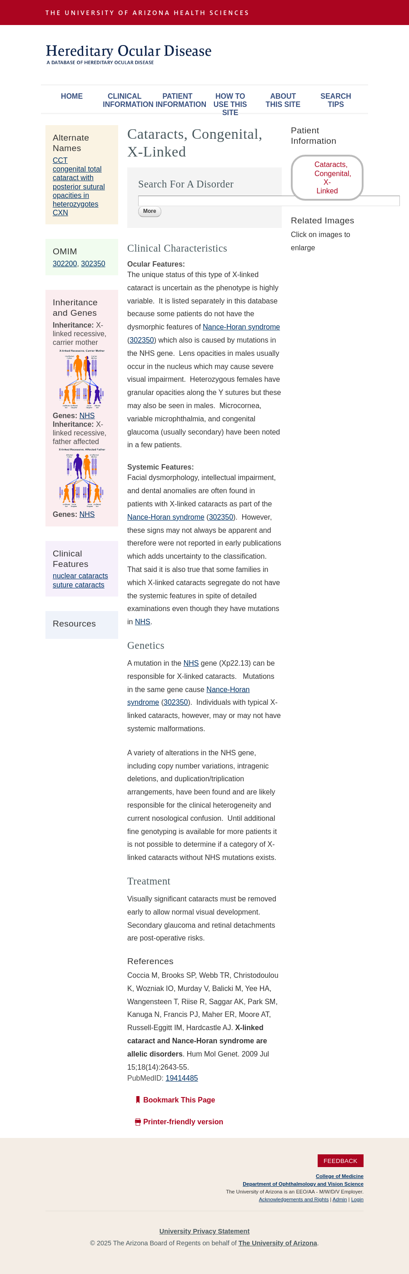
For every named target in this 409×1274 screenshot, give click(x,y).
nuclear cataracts (80, 576)
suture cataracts (79, 585)
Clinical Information (127, 100)
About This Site (283, 100)
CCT (60, 160)
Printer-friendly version (183, 1122)
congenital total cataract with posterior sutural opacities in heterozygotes (79, 186)
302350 (93, 264)
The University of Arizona (278, 1243)
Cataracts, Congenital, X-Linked (332, 178)
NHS (87, 416)
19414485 (181, 1078)
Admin (340, 1199)
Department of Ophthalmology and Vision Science (303, 1184)
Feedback (341, 1161)
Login (357, 1199)
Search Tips (335, 100)
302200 (65, 264)
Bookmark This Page (179, 1100)
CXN (60, 213)
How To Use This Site (230, 102)
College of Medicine (340, 1176)
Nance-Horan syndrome (241, 327)
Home (72, 96)
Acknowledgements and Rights (294, 1199)
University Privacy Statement (204, 1231)
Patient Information (179, 100)
